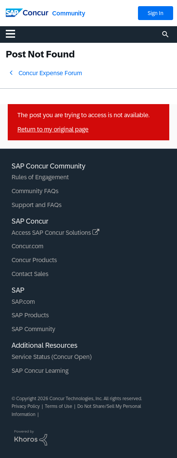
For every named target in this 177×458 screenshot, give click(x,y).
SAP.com (23, 301)
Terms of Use (58, 406)
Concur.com (27, 246)
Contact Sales (30, 274)
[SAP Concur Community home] (27, 12)
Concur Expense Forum (50, 73)
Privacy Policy (26, 406)
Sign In (155, 13)
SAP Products (30, 315)
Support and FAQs (36, 205)
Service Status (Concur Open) (52, 357)
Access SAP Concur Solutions (55, 232)
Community (68, 13)
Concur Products (34, 260)
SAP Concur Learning (40, 370)
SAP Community (33, 329)
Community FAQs (35, 191)
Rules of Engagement (40, 177)
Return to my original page (52, 129)
